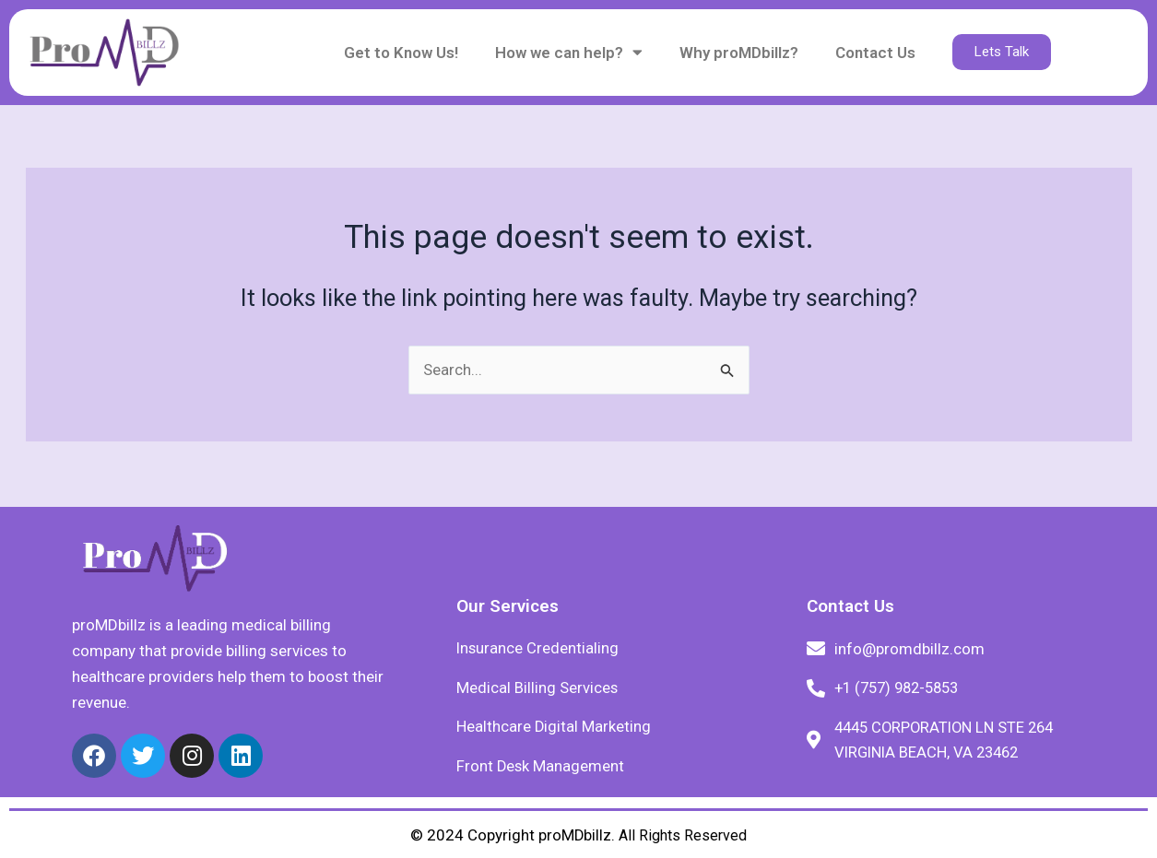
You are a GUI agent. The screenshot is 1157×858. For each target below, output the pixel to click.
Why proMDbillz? (738, 52)
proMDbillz (575, 835)
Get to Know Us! (401, 52)
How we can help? (569, 52)
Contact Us (875, 52)
